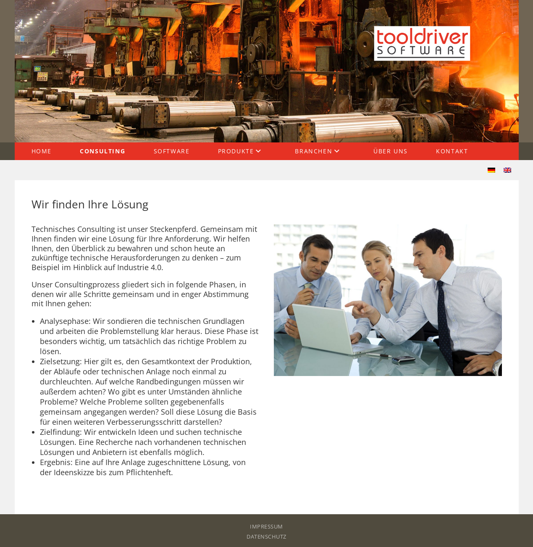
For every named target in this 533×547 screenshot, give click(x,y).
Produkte (236, 151)
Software (172, 151)
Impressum (266, 526)
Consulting (102, 151)
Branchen (313, 151)
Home (42, 151)
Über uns (390, 151)
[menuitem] (491, 170)
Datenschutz (266, 536)
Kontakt (452, 151)
